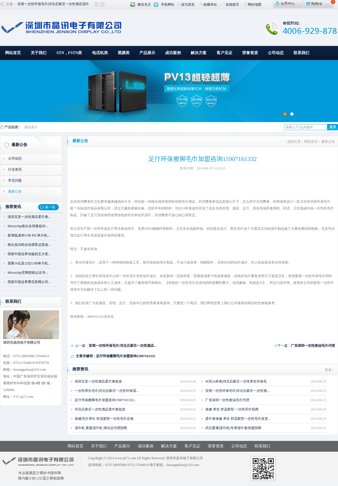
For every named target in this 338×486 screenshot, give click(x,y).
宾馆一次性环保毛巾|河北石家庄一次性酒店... (122, 346)
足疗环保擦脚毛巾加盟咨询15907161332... (105, 400)
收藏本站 (208, 4)
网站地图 (252, 4)
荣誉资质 (250, 53)
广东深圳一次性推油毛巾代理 (313, 346)
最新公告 (19, 145)
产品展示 (147, 53)
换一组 (50, 207)
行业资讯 (15, 169)
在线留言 (230, 4)
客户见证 (224, 53)
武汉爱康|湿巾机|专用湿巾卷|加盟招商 (233, 428)
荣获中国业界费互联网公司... (29, 282)
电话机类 (100, 53)
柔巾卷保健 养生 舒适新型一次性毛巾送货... (237, 419)
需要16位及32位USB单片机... (29, 263)
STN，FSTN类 (69, 53)
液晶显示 (31, 127)
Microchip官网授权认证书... (28, 273)
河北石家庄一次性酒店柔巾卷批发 (100, 409)
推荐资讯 (13, 207)
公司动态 (276, 53)
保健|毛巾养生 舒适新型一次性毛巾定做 (104, 419)
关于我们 (38, 53)
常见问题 (15, 180)
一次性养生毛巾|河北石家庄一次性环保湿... (107, 391)
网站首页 (13, 53)
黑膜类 (124, 53)
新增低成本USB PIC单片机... (29, 235)
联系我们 (301, 53)
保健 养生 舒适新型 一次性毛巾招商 (232, 409)
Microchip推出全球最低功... (28, 226)
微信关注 (144, 4)
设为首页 (186, 4)
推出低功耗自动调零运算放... (29, 245)
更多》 (330, 370)
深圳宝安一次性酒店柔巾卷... (29, 217)
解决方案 (198, 53)
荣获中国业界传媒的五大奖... (29, 254)
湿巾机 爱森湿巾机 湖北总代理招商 (101, 428)
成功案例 (173, 53)
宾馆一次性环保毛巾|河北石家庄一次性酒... (237, 391)
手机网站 (167, 4)
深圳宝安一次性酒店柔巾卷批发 (98, 381)
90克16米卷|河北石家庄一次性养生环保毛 (236, 381)
